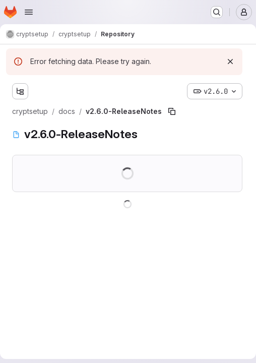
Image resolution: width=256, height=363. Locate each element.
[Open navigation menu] (29, 12)
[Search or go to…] (217, 12)
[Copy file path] (172, 111)
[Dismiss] (230, 61)
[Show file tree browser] (20, 91)
